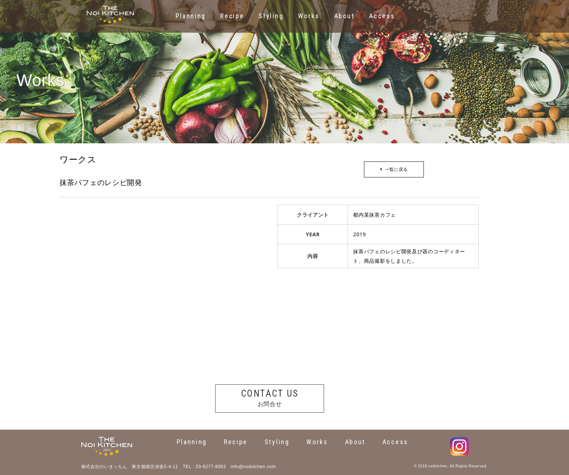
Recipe (235, 442)
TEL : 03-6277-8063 (204, 466)
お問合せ (269, 397)
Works (317, 442)
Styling (277, 442)
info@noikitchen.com (253, 466)
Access (395, 442)
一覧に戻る (394, 169)
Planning (192, 442)
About (355, 442)
